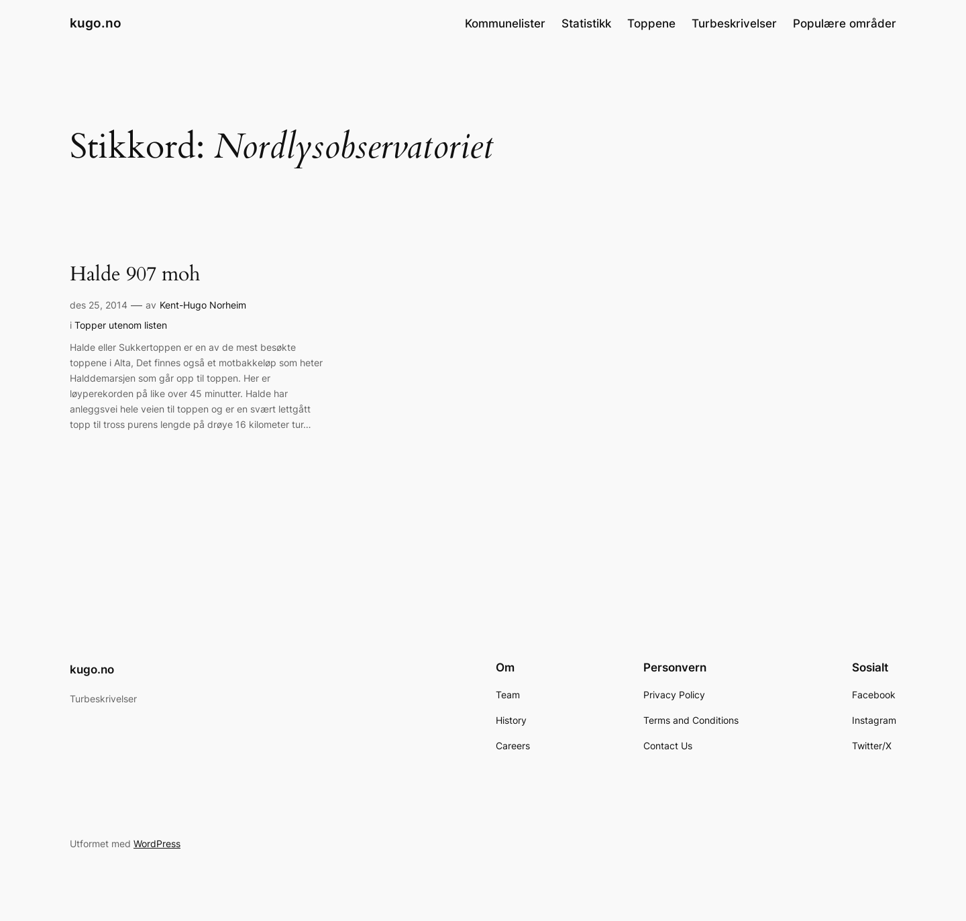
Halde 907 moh (135, 275)
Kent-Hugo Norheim (203, 305)
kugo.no (95, 23)
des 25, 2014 (98, 305)
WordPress (156, 843)
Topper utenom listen (120, 325)
